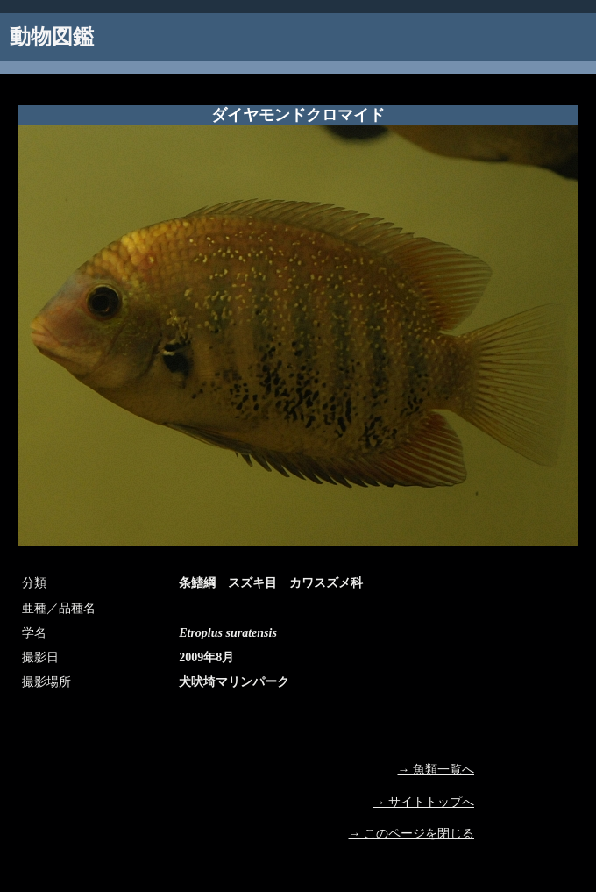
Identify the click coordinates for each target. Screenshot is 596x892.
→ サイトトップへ (424, 802)
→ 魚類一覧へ (436, 769)
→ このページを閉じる (412, 833)
